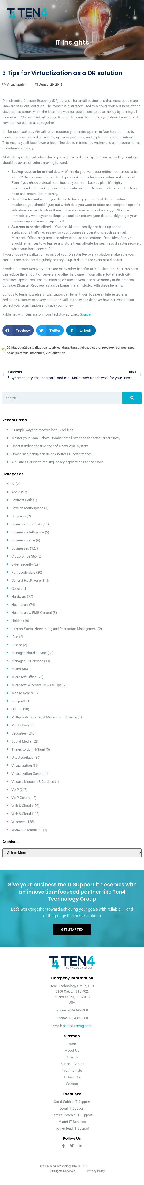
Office (15, 709)
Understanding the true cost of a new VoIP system (49, 446)
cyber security (22, 564)
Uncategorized (22, 757)
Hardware (18, 597)
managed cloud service (29, 653)
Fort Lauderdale (23, 572)
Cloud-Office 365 (24, 556)
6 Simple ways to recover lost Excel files (42, 430)
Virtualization (17, 84)
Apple (15, 492)
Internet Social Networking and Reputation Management (54, 629)
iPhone (16, 645)
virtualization (55, 353)
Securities (19, 733)
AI (13, 484)
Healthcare (19, 605)
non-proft (18, 701)
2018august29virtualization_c (28, 347)
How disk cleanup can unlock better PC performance (51, 454)
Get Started (72, 930)
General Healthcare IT (28, 580)
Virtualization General (27, 774)
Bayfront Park (21, 500)
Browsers (18, 516)
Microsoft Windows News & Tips (36, 685)
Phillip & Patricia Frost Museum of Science (44, 717)
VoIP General (21, 798)
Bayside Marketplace (27, 508)
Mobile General (23, 693)
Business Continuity (26, 524)
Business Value (23, 540)
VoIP (15, 790)
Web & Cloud (21, 806)
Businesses (20, 548)
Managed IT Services (27, 661)
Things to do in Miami (28, 749)
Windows (18, 822)
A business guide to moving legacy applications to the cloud (57, 462)
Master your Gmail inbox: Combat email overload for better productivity (65, 438)
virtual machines (32, 353)
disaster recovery (102, 347)
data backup (79, 347)
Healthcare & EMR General (31, 613)
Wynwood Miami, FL (26, 830)
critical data (60, 347)
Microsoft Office (23, 677)
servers (121, 347)
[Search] (132, 398)
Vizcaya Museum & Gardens (32, 782)
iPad (14, 637)
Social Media (21, 741)
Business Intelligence (27, 532)
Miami (16, 669)
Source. (86, 314)
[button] (18, 330)
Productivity (20, 725)
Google (16, 589)
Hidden (16, 621)
